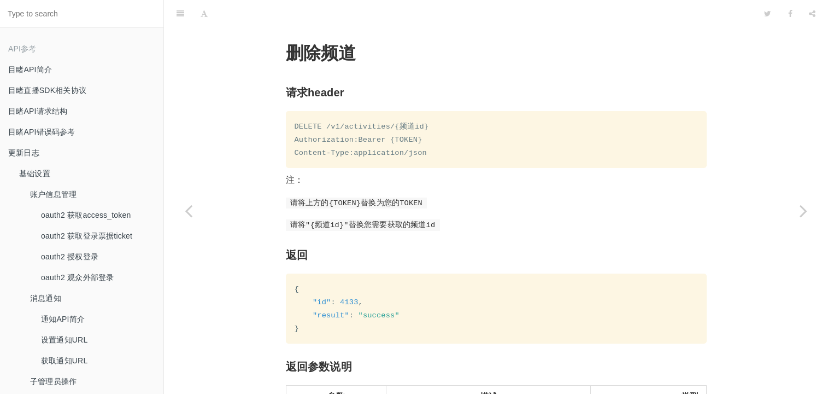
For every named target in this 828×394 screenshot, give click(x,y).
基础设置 (34, 173)
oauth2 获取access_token (86, 215)
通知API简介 (63, 319)
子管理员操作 (53, 381)
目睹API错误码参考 (41, 132)
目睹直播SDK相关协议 (47, 90)
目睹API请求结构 (37, 111)
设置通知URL (64, 339)
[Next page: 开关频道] (803, 210)
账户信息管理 (53, 194)
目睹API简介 (30, 69)
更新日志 (23, 152)
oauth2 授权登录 (69, 256)
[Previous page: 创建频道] (188, 210)
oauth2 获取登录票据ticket (86, 235)
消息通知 (45, 298)
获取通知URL (64, 360)
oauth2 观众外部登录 (77, 277)
